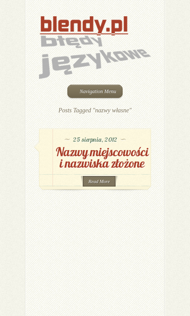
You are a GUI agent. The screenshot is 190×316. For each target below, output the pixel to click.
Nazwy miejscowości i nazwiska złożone (102, 157)
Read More (99, 181)
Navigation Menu (94, 91)
